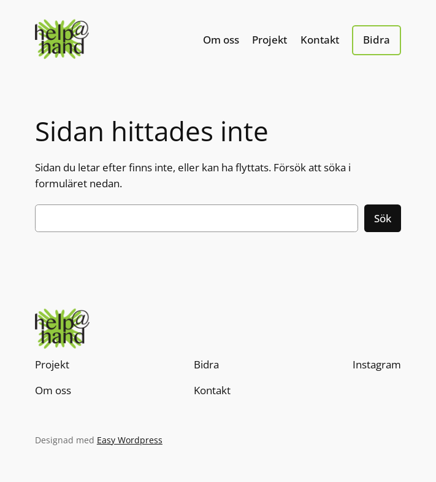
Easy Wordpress (130, 440)
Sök (382, 218)
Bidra (376, 40)
